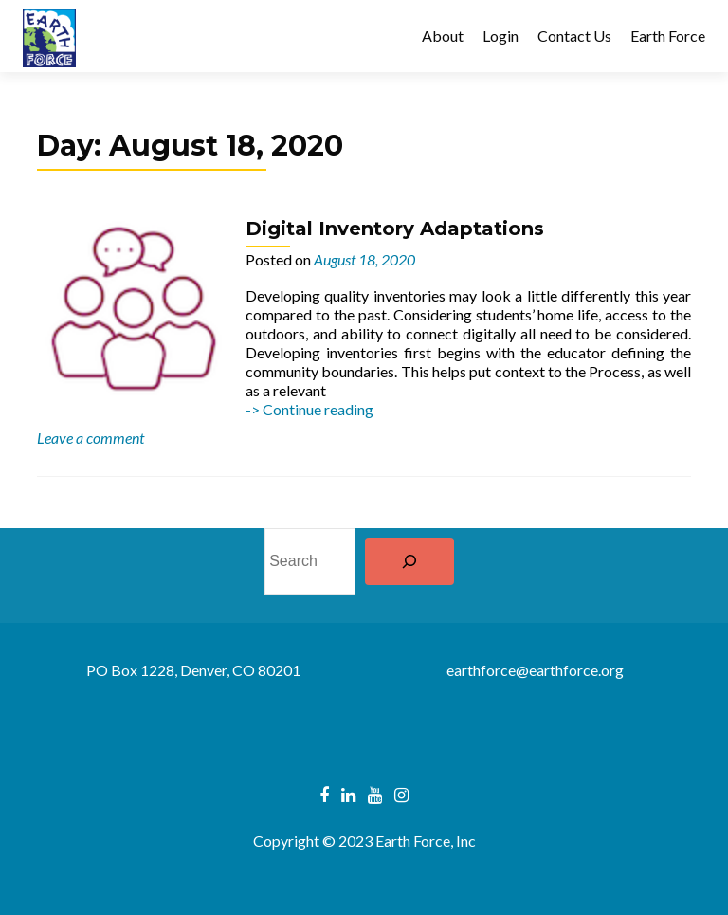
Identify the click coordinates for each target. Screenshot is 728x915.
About (443, 36)
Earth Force (667, 36)
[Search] (409, 561)
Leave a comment (90, 438)
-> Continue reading (309, 409)
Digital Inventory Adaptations (395, 228)
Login (500, 36)
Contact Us (574, 36)
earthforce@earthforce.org (535, 670)
